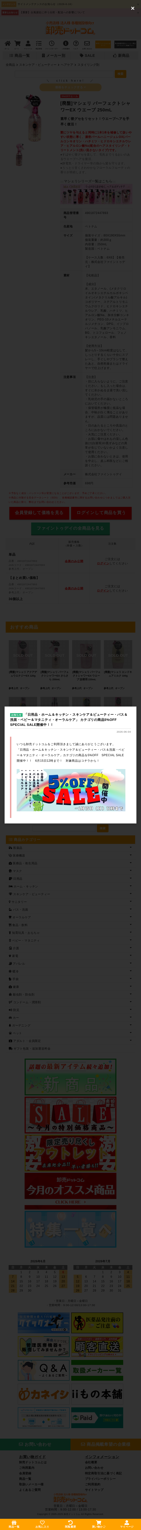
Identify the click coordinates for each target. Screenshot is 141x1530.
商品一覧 (14, 1524)
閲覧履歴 (70, 1524)
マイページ (127, 1524)
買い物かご (99, 1524)
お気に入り (42, 1524)
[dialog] (70, 765)
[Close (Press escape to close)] (132, 8)
